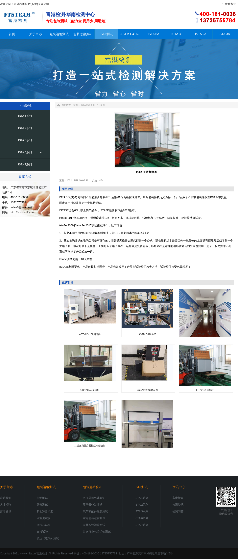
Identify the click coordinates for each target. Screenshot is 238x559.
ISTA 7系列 (25, 164)
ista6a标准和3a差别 (147, 390)
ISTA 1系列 (25, 116)
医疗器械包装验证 (94, 497)
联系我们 (5, 497)
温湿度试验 (44, 518)
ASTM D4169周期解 (90, 334)
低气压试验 (44, 524)
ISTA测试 (86, 105)
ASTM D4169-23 (147, 334)
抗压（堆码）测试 (48, 538)
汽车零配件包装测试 (95, 511)
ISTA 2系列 (25, 128)
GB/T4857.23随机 (89, 390)
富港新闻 (177, 497)
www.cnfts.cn (28, 553)
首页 (75, 105)
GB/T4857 (147, 445)
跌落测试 (42, 504)
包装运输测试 (46, 487)
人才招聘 (5, 504)
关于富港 (6, 487)
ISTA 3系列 (25, 140)
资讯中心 (178, 487)
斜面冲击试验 (45, 511)
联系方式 (230, 4)
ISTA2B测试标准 (205, 390)
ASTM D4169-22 (205, 334)
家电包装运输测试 (94, 518)
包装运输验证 (92, 487)
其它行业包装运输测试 (97, 531)
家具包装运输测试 (94, 524)
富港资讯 (5, 511)
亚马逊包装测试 (92, 504)
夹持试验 (42, 531)
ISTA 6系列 (25, 152)
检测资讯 (177, 504)
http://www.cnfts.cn (22, 212)
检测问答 (177, 511)
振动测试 (42, 497)
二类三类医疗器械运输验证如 (89, 445)
